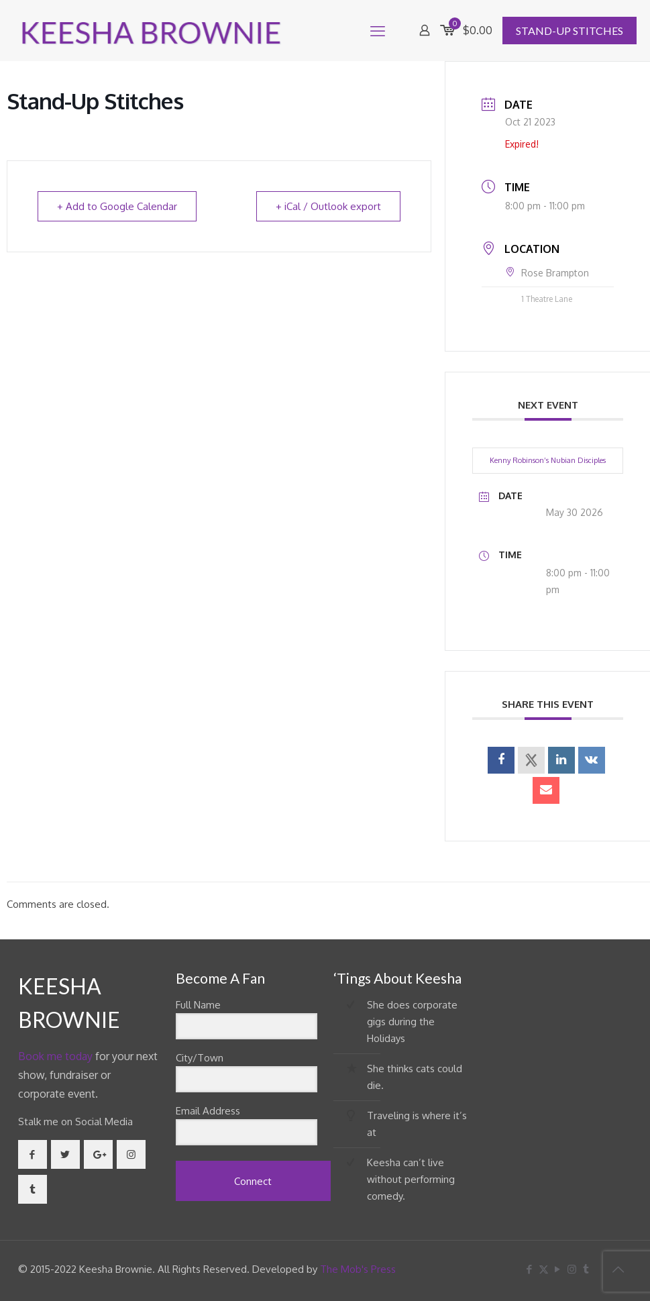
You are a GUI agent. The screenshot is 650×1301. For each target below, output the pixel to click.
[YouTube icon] (558, 1269)
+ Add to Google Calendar (117, 206)
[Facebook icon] (530, 1269)
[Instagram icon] (572, 1269)
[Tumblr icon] (586, 1269)
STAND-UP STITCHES (569, 30)
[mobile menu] (377, 30)
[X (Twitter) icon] (544, 1269)
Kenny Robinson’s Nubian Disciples (548, 460)
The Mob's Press (358, 1269)
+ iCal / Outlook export (328, 206)
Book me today (55, 1056)
